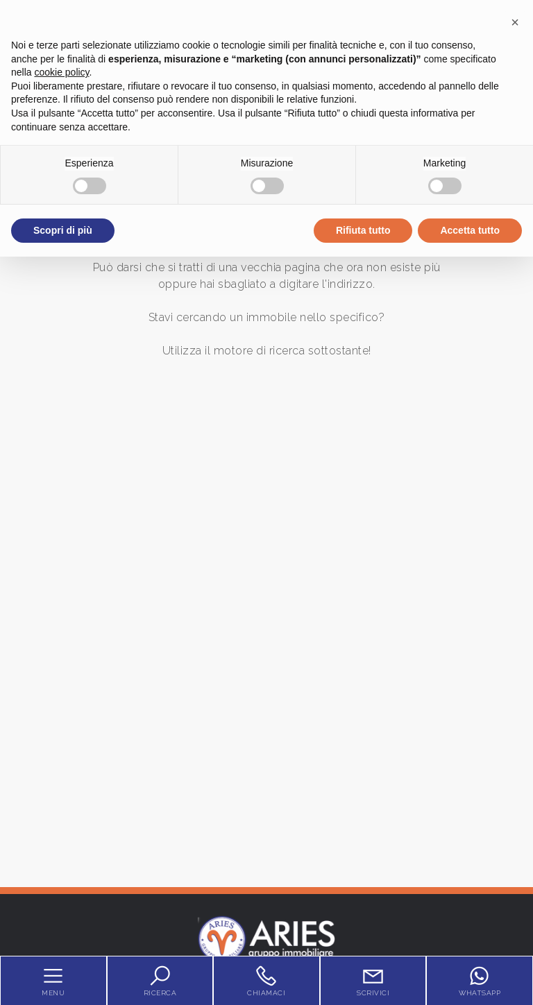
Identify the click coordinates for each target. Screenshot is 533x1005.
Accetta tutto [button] (470, 230)
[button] (515, 22)
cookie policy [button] (61, 72)
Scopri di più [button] (62, 230)
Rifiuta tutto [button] (363, 230)
